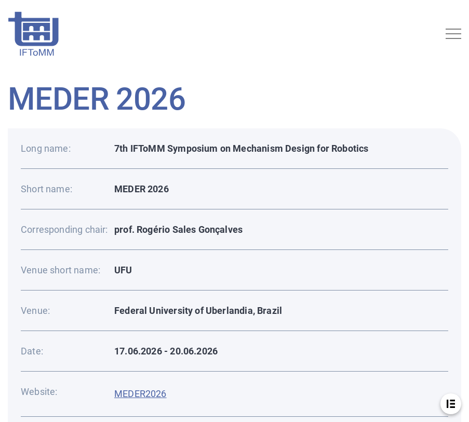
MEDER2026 (140, 393)
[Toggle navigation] (453, 34)
